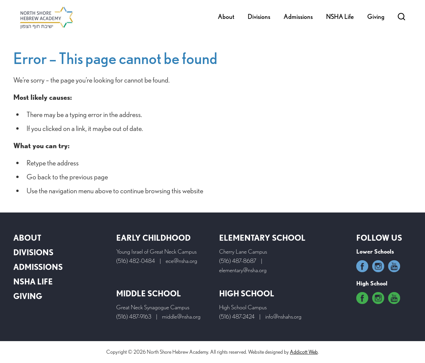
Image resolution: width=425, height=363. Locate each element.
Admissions (298, 17)
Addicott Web (304, 352)
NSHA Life (340, 17)
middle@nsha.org (181, 316)
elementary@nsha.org (243, 270)
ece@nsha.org (181, 260)
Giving (375, 17)
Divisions (259, 17)
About (226, 17)
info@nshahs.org (283, 316)
